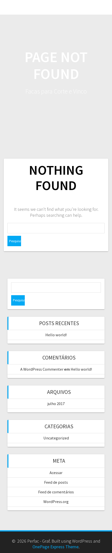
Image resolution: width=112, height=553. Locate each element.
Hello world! (56, 334)
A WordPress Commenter (41, 369)
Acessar (56, 472)
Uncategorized (56, 437)
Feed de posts (56, 482)
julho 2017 (56, 403)
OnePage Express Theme (55, 547)
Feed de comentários (56, 491)
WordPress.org (56, 501)
